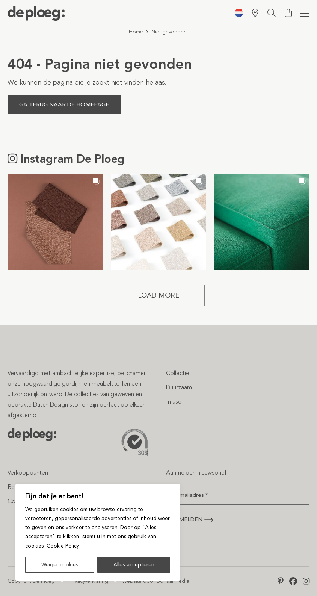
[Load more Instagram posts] (159, 295)
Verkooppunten (28, 472)
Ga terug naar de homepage (64, 104)
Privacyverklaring (88, 581)
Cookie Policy (63, 546)
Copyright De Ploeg (31, 581)
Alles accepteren (133, 564)
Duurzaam (179, 387)
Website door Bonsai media (155, 581)
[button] (55, 222)
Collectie (177, 373)
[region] (97, 532)
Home (136, 32)
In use (173, 401)
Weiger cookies (59, 564)
